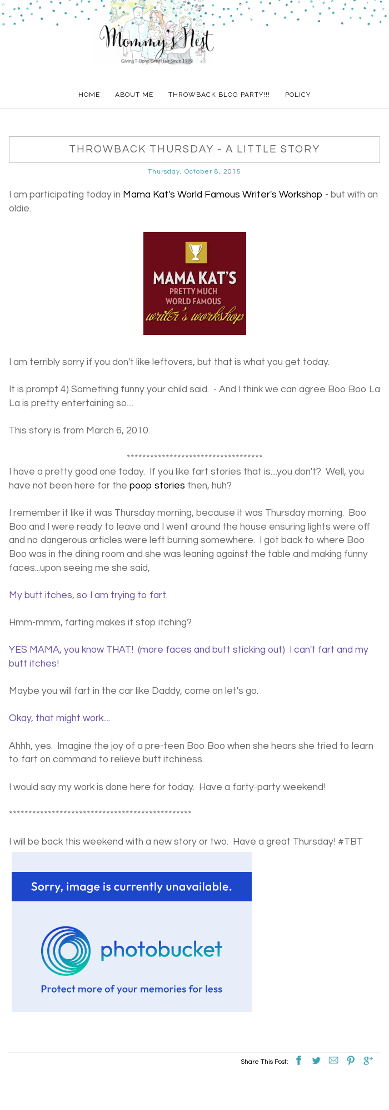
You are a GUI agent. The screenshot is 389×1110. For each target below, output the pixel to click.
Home (89, 94)
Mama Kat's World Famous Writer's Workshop (223, 195)
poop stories (157, 486)
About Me (134, 94)
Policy (298, 94)
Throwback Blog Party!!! (219, 94)
